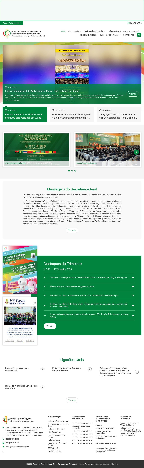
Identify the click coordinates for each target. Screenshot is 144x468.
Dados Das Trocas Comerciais (103, 432)
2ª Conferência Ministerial (82, 440)
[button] (7, 152)
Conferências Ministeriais (95, 31)
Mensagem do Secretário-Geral (58, 425)
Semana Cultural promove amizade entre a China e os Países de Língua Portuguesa (88, 277)
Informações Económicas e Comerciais (125, 31)
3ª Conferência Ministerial (82, 437)
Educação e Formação (110, 35)
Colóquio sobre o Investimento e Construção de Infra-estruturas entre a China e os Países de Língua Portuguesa (130, 431)
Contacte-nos (128, 35)
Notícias (99, 425)
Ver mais (132, 94)
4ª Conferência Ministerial (82, 434)
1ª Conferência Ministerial (82, 443)
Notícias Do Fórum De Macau (57, 444)
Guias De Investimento (105, 428)
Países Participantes (56, 429)
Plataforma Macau (55, 432)
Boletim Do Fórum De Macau (56, 436)
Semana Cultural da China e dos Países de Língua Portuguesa (106, 450)
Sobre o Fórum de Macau (58, 421)
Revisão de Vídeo (55, 451)
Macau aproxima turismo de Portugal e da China (72, 286)
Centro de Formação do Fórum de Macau (129, 424)
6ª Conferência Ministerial (15, 163)
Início (63, 31)
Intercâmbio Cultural (88, 35)
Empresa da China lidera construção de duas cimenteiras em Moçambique (84, 296)
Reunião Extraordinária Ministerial (81, 427)
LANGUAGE (135, 23)
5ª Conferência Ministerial (82, 431)
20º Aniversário (54, 448)
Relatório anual (54, 440)
